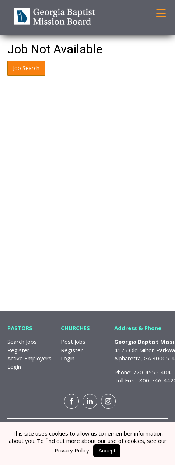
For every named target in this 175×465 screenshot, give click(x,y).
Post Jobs (73, 341)
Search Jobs (22, 341)
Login (14, 366)
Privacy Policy (72, 450)
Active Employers (29, 358)
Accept (106, 450)
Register (18, 350)
